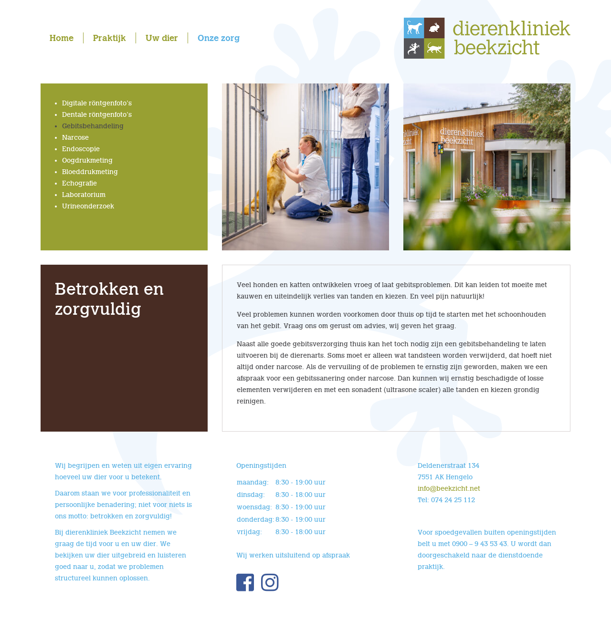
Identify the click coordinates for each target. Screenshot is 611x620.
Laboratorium (83, 195)
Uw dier (162, 37)
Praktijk (109, 37)
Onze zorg (219, 37)
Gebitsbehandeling (93, 126)
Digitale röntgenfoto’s (97, 103)
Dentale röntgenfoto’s (97, 115)
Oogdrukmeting (87, 160)
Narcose (75, 138)
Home (62, 37)
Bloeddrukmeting (90, 172)
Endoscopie (81, 149)
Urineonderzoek (88, 206)
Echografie (79, 183)
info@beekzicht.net (449, 489)
